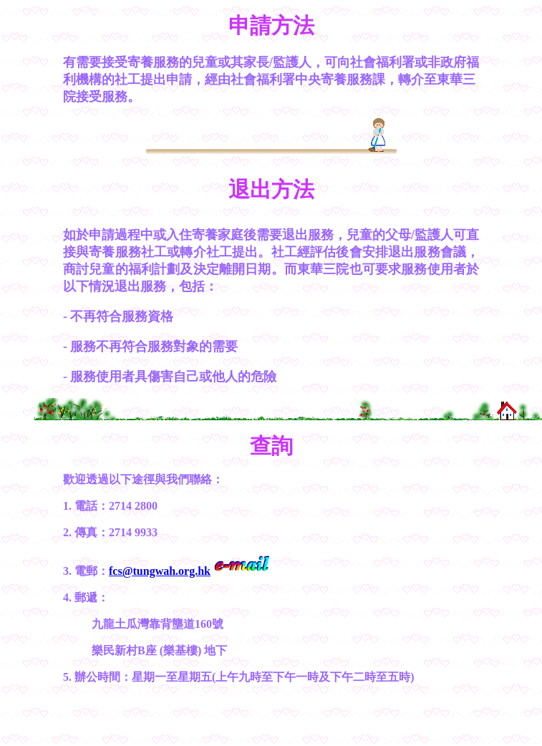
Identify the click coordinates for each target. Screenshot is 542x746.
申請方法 (271, 25)
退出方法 (271, 189)
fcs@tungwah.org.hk (159, 571)
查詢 (271, 445)
